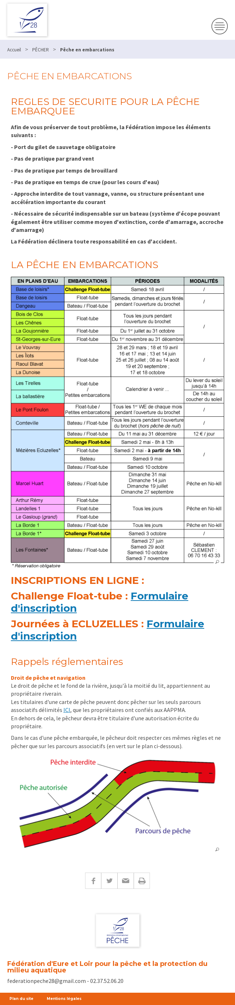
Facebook (93, 881)
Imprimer (142, 881)
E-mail (125, 881)
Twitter (109, 881)
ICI (66, 709)
